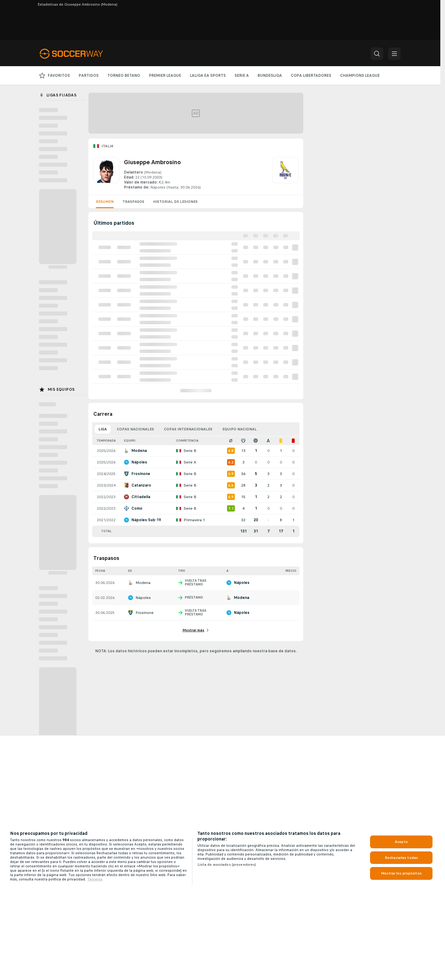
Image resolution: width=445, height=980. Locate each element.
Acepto (401, 842)
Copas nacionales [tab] (135, 429)
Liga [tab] (102, 429)
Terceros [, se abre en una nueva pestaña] (94, 879)
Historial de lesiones (175, 201)
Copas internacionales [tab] (188, 429)
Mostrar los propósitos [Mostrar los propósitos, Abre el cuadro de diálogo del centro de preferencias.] (401, 873)
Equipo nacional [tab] (239, 429)
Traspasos (133, 201)
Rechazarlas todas (401, 857)
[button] (377, 53)
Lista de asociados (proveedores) (226, 864)
